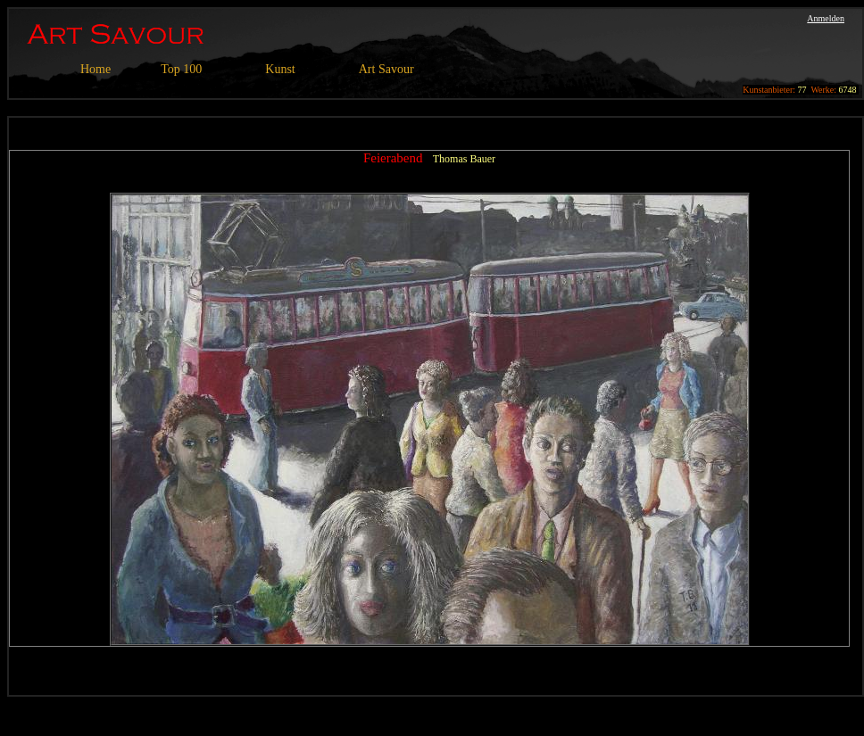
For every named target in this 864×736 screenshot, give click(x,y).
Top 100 (181, 69)
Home (95, 69)
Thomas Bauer (464, 159)
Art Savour (386, 69)
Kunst (280, 69)
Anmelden (825, 18)
